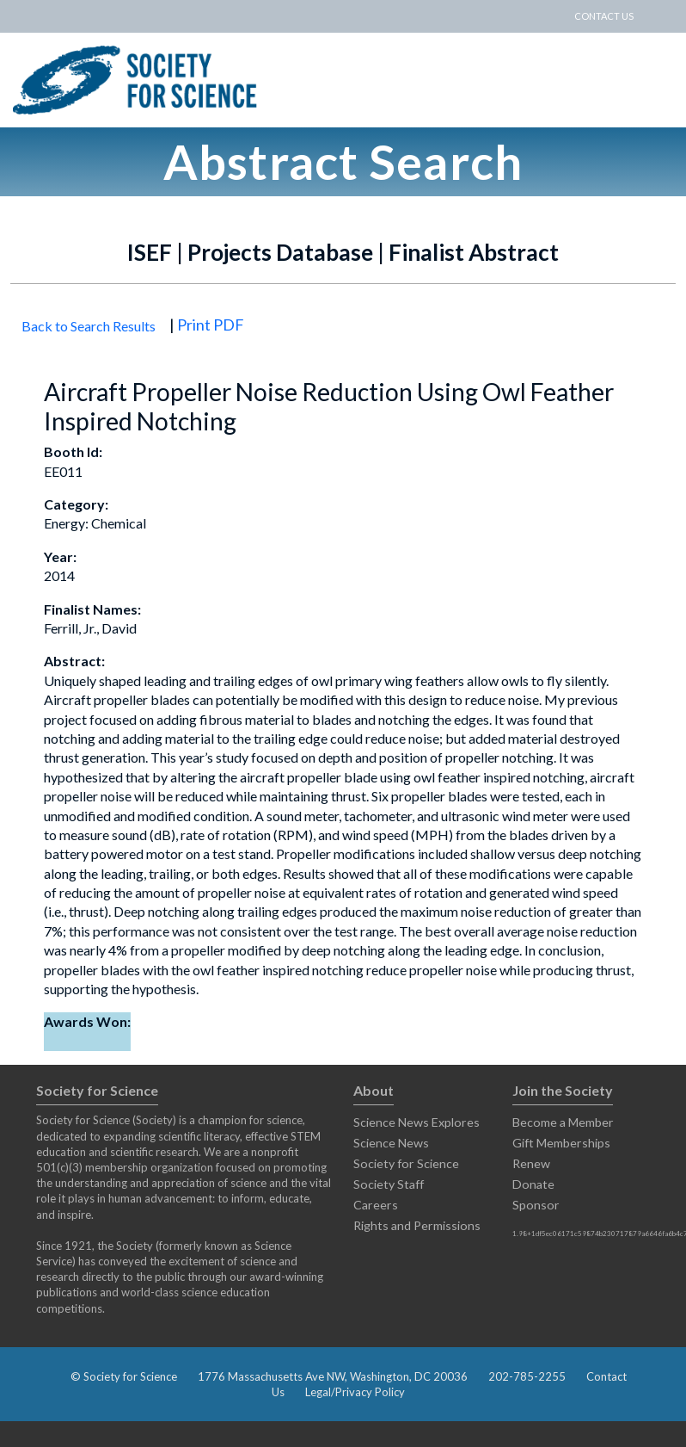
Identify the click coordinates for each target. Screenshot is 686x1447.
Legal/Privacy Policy (355, 1392)
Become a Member (563, 1122)
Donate (533, 1184)
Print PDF (210, 324)
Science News (391, 1142)
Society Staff (388, 1184)
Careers (375, 1204)
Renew (531, 1163)
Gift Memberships (561, 1142)
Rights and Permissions (417, 1225)
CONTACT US (604, 16)
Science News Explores (416, 1122)
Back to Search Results (88, 326)
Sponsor (536, 1204)
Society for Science (406, 1163)
